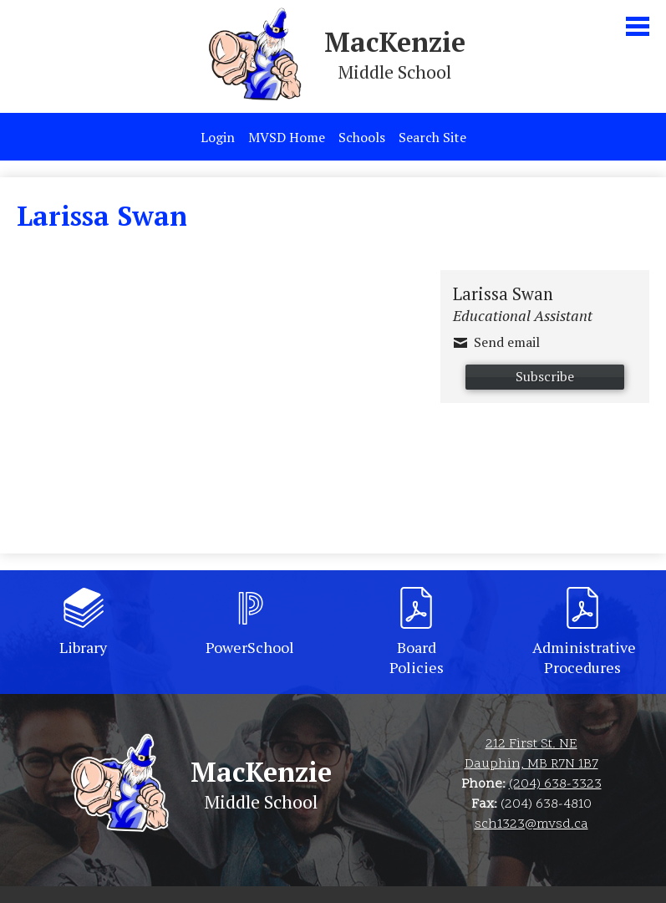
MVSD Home (286, 137)
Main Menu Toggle (637, 26)
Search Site (432, 137)
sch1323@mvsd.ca (531, 824)
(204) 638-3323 (555, 784)
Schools (361, 137)
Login (218, 137)
